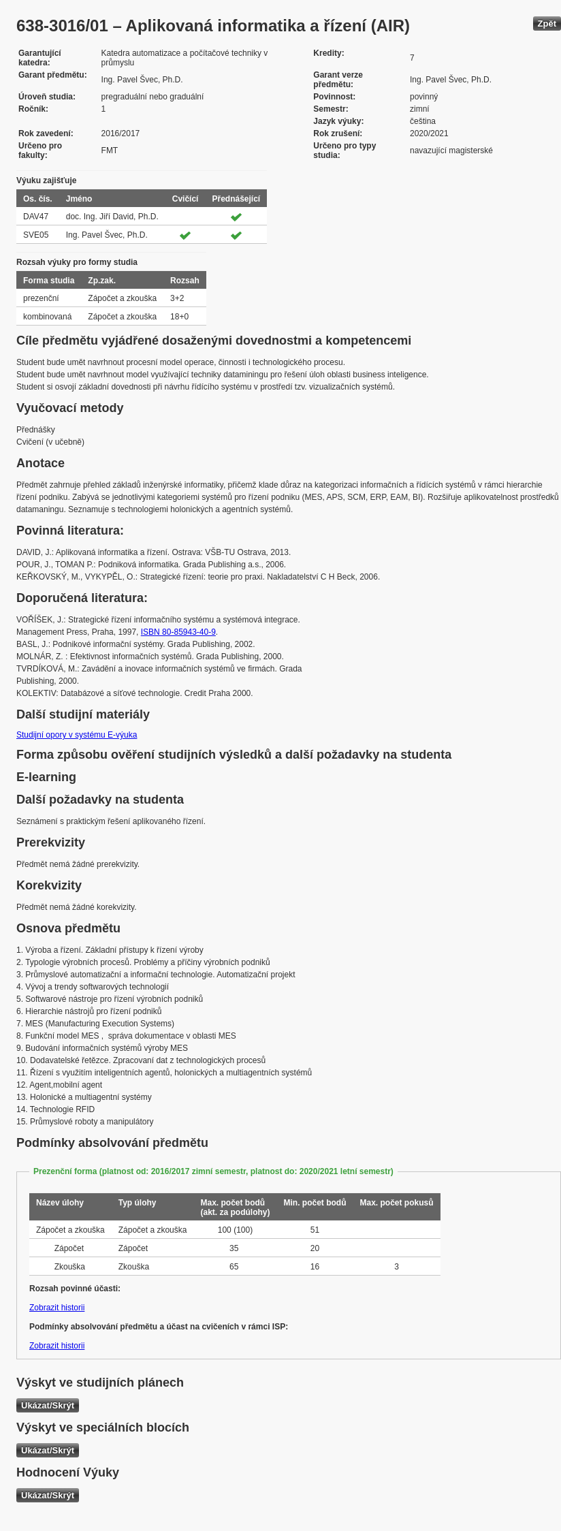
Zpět (547, 23)
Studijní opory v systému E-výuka (76, 735)
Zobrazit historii (56, 1307)
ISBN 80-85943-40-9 (178, 632)
